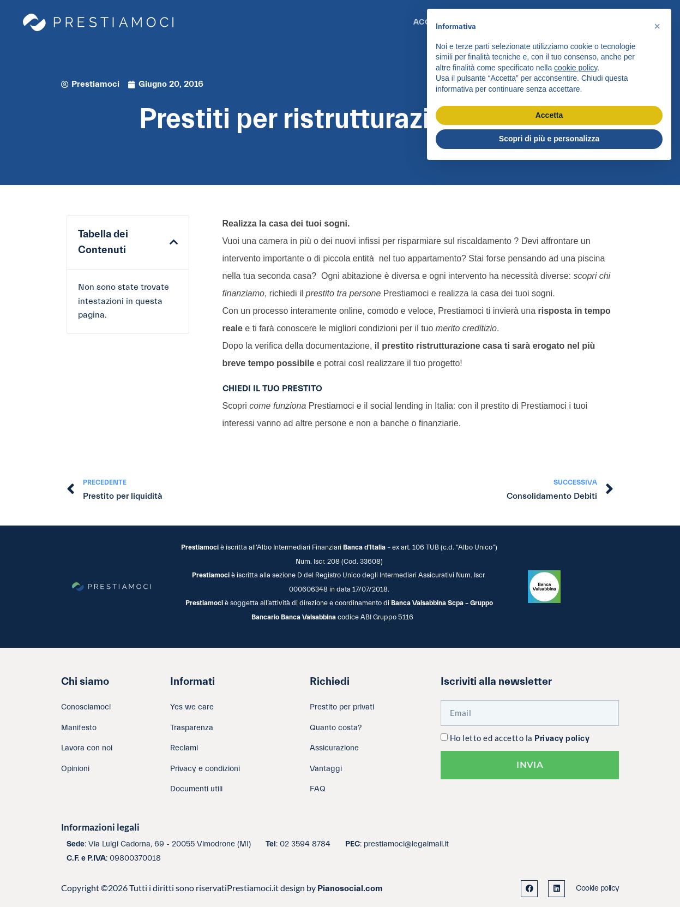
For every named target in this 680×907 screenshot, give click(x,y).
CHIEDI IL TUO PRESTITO (272, 388)
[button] (174, 242)
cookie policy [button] (575, 67)
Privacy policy (561, 738)
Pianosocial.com (350, 888)
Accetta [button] (549, 115)
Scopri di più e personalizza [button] (549, 138)
